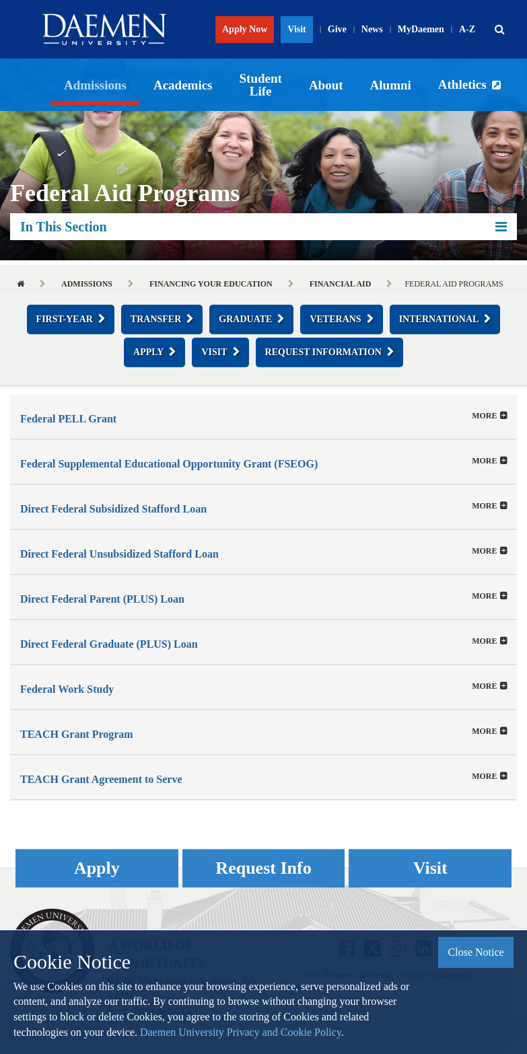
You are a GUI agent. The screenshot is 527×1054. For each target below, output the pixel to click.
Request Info (263, 868)
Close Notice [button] (476, 952)
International (439, 319)
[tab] (263, 417)
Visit (296, 29)
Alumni (390, 85)
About (326, 85)
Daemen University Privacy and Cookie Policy (240, 1032)
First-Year (64, 319)
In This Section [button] (263, 226)
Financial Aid (341, 284)
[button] (499, 29)
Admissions (95, 85)
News (372, 29)
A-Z (467, 29)
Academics (183, 85)
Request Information (323, 352)
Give (337, 29)
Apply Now (244, 29)
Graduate (245, 319)
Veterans (335, 319)
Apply (148, 352)
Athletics (462, 84)
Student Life (261, 84)
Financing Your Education (211, 284)
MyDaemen (421, 29)
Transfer (156, 319)
